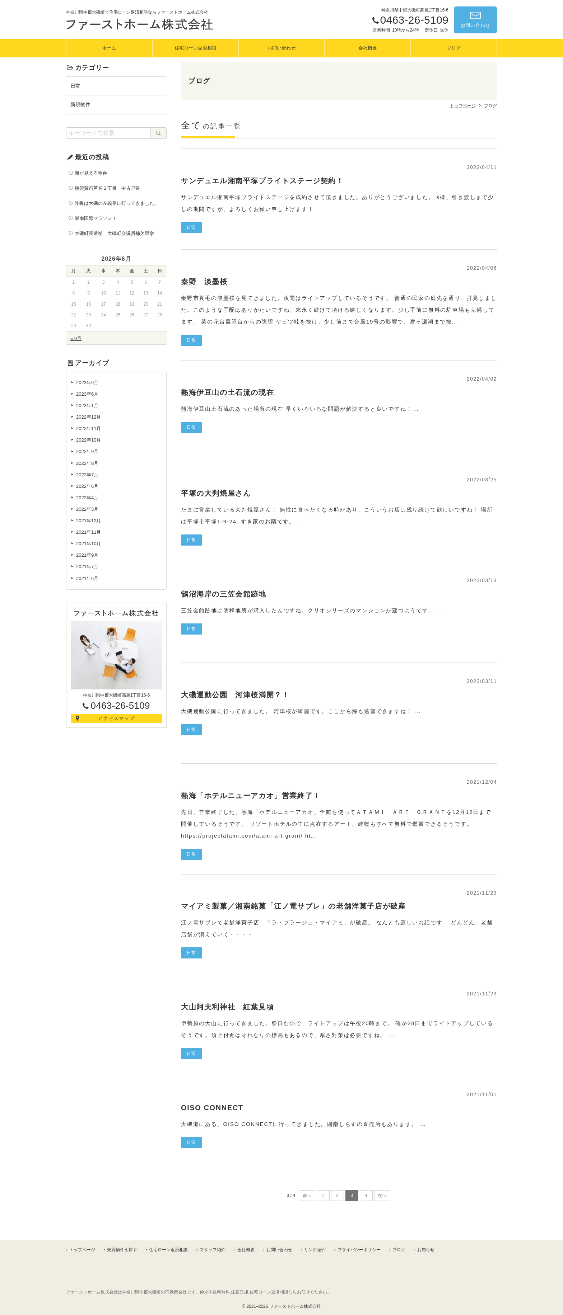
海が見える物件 (91, 173)
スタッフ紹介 (212, 1249)
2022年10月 (88, 440)
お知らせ (425, 1249)
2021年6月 (87, 578)
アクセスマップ (116, 718)
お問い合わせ (475, 25)
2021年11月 (88, 532)
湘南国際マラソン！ (98, 218)
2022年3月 (87, 509)
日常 (75, 86)
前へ (307, 1195)
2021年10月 (88, 543)
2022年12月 (88, 417)
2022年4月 (87, 497)
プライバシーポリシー (359, 1249)
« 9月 (76, 338)
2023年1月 (87, 405)
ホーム (109, 48)
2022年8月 (87, 463)
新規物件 (80, 104)
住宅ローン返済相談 (196, 48)
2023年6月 (87, 394)
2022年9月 (87, 451)
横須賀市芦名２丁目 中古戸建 (107, 188)
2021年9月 (87, 555)
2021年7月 (87, 566)
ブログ (454, 48)
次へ (382, 1195)
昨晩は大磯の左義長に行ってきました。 (117, 203)
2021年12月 (88, 520)
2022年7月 (87, 474)
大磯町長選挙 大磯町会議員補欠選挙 (114, 233)
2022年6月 (87, 486)
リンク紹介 (315, 1249)
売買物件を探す (122, 1249)
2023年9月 (87, 382)
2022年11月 (88, 428)
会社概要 (367, 48)
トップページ (82, 1249)
